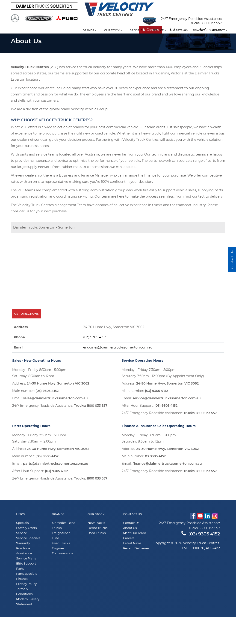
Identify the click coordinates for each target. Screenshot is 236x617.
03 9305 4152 (155, 456)
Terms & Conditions (24, 591)
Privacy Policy (26, 584)
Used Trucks (61, 543)
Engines (58, 548)
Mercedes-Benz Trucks (63, 525)
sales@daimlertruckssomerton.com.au (55, 398)
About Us (130, 528)
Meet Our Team (134, 533)
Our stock (113, 30)
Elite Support (26, 563)
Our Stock (96, 514)
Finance (198, 30)
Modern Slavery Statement (27, 601)
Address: (50, 383)
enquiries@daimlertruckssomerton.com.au (117, 347)
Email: (50, 398)
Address (21, 327)
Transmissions (62, 553)
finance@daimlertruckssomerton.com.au (167, 463)
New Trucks (96, 523)
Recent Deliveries (136, 548)
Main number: (35, 391)
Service (159, 30)
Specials (137, 30)
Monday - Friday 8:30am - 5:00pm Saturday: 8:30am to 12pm (39, 373)
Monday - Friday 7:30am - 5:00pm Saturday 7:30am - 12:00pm (39, 438)
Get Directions (26, 313)
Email (18, 347)
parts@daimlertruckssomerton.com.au (55, 463)
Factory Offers (26, 528)
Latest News (132, 543)
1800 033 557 (211, 23)
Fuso (55, 538)
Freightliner (61, 533)
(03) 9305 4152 (94, 337)
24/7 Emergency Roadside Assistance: (59, 405)
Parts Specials (26, 573)
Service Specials (28, 538)
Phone (19, 337)
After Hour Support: (149, 405)
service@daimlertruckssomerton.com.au (167, 398)
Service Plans (26, 558)
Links (20, 514)
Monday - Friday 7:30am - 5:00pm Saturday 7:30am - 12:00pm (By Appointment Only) (163, 373)
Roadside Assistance (24, 550)
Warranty (23, 543)
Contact (219, 30)
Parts (179, 30)
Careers (128, 538)
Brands (89, 30)
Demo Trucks (97, 528)
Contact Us (132, 514)
